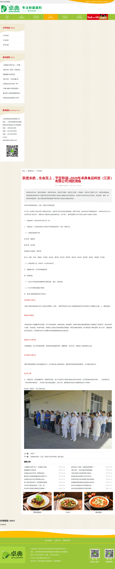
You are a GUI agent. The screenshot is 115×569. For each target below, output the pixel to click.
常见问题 (6, 45)
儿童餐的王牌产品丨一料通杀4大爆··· (35, 467)
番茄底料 (98, 512)
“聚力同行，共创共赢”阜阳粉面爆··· (82, 470)
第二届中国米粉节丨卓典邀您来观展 (35, 482)
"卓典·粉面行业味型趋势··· (11, 88)
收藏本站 (88, 1)
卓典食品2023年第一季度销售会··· (35, 473)
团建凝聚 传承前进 (9, 74)
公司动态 (6, 35)
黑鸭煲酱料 (37, 512)
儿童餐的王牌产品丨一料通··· (12, 65)
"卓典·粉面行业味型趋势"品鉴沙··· (81, 473)
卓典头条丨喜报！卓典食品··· (12, 70)
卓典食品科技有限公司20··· (11, 98)
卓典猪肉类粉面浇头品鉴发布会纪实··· (83, 482)
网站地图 (100, 1)
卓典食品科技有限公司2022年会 (81, 476)
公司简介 (65, 16)
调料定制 (94, 1)
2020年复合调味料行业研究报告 (81, 488)
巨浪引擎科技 (42, 561)
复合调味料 (48, 540)
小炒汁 (68, 512)
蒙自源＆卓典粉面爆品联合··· (12, 93)
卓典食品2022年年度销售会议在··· (35, 479)
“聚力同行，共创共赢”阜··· (11, 79)
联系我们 (105, 1)
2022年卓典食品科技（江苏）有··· (35, 485)
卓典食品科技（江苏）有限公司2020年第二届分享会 (47, 456)
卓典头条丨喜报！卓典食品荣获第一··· (83, 467)
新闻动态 (51, 16)
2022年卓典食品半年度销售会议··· (82, 485)
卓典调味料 (57, 561)
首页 (7, 16)
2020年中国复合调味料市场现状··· (35, 488)
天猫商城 (3, 524)
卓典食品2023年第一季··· (11, 84)
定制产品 (57, 540)
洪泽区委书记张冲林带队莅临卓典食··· (83, 479)
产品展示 (36, 16)
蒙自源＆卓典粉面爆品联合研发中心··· (36, 476)
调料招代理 (66, 540)
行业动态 (6, 40)
